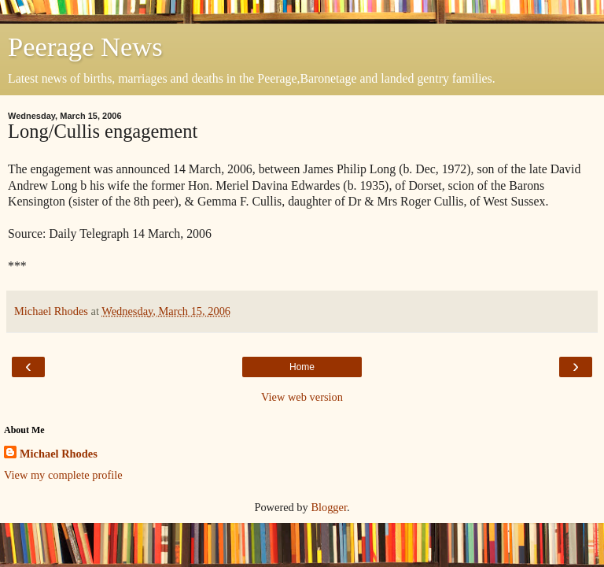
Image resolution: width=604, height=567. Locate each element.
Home (302, 366)
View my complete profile (63, 475)
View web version (302, 397)
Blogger (329, 507)
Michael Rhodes (59, 453)
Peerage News (85, 46)
